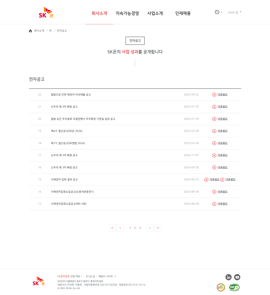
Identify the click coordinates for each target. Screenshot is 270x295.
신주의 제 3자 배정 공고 (64, 106)
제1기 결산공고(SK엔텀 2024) (67, 143)
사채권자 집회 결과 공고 (64, 179)
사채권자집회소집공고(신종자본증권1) (72, 191)
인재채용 (183, 13)
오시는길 (90, 276)
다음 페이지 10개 (149, 227)
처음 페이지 (112, 227)
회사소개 (99, 13)
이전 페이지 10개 (120, 227)
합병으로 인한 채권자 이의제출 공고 (70, 94)
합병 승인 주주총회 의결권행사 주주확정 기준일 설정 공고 (82, 118)
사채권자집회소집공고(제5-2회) (68, 203)
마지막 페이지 (157, 227)
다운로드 (223, 94)
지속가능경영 (127, 13)
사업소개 (155, 13)
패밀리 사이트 (105, 276)
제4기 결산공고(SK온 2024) (66, 131)
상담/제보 (68, 276)
